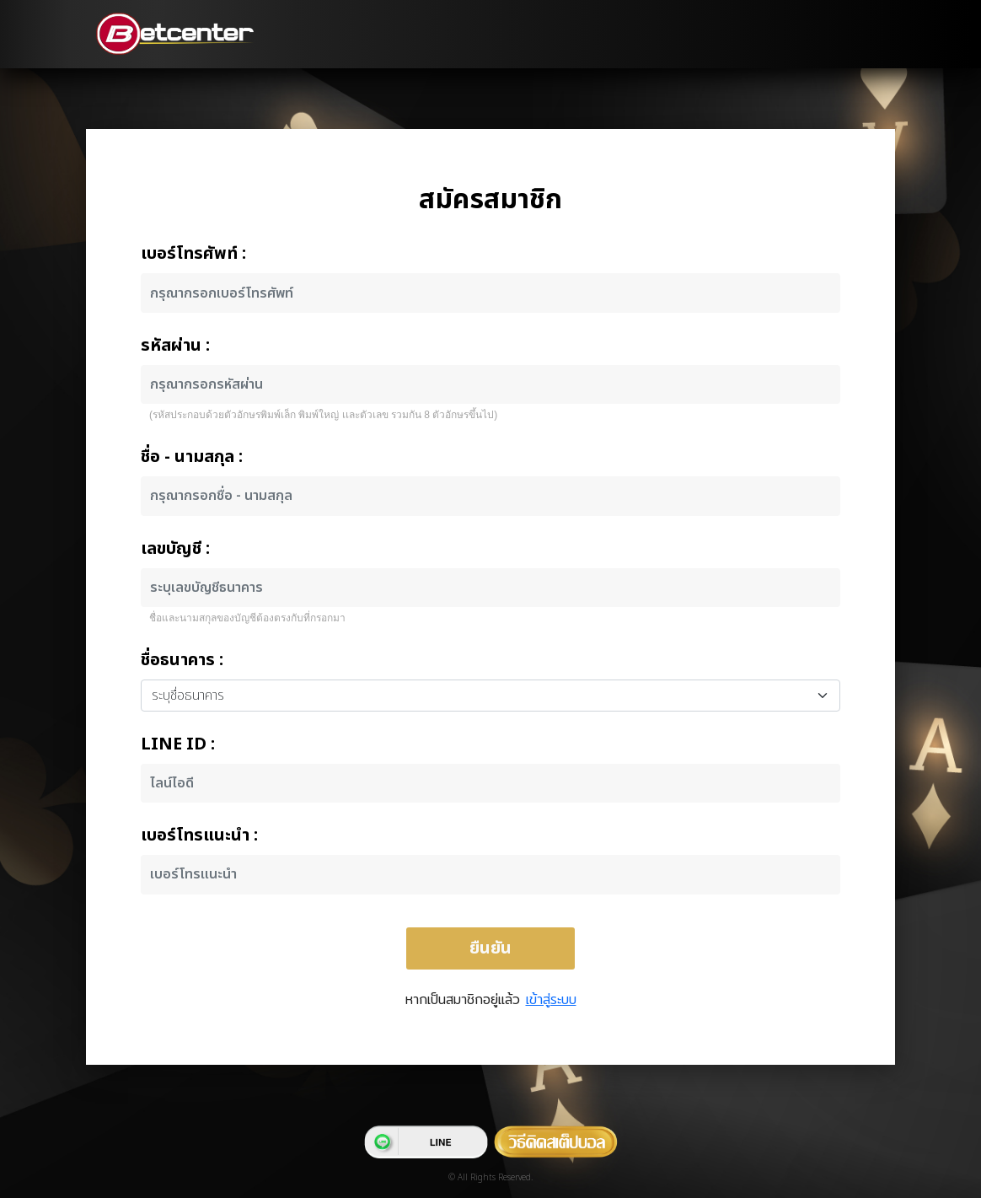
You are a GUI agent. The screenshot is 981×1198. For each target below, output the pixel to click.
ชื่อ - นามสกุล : (192, 457)
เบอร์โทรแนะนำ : (199, 835)
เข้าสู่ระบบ (551, 999)
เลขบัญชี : (175, 548)
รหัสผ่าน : (175, 345)
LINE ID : (178, 744)
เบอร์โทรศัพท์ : (193, 253)
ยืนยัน (490, 948)
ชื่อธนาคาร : (182, 660)
